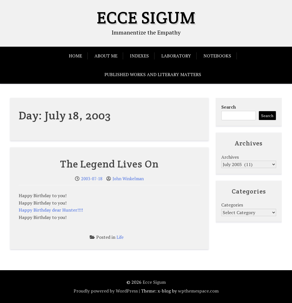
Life (120, 237)
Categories (232, 205)
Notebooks (217, 56)
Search (228, 107)
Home (75, 56)
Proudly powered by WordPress (106, 291)
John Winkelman (128, 178)
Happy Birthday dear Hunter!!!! (51, 210)
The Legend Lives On (109, 163)
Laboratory (176, 56)
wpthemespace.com (198, 291)
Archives (230, 157)
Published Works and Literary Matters (152, 74)
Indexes (139, 56)
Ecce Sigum (146, 17)
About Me (106, 56)
